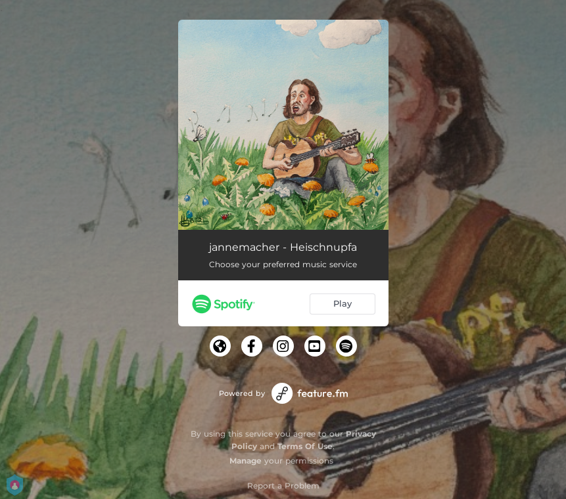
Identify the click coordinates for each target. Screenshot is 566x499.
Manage (245, 461)
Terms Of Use (305, 446)
